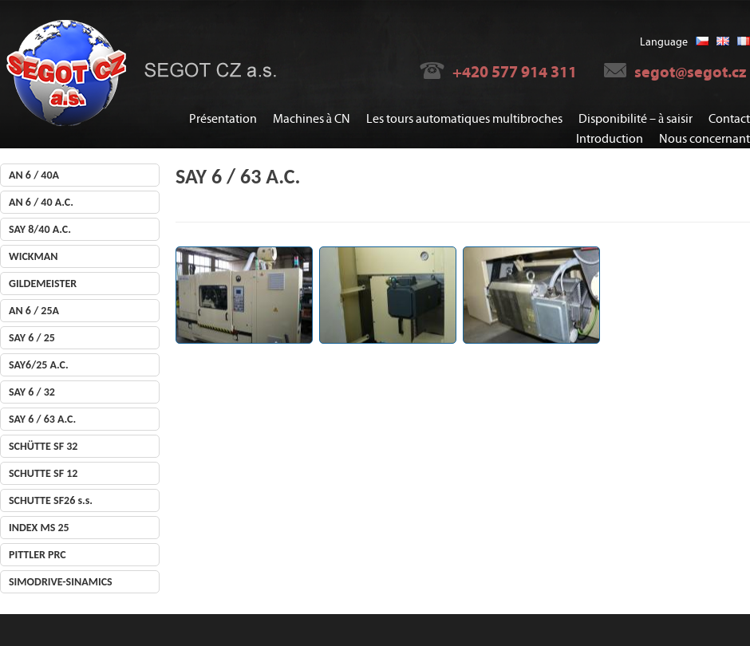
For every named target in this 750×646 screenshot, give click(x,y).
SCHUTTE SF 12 (43, 473)
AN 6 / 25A (34, 310)
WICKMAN (33, 256)
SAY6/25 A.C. (39, 365)
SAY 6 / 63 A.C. (42, 419)
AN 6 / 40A (34, 175)
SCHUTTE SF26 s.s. (51, 500)
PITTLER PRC (37, 554)
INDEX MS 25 (39, 527)
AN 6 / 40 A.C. (41, 202)
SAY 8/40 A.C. (40, 229)
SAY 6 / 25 (32, 338)
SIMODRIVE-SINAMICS (60, 582)
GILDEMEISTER (43, 283)
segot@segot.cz (690, 72)
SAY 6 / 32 (32, 392)
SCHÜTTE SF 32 (43, 446)
